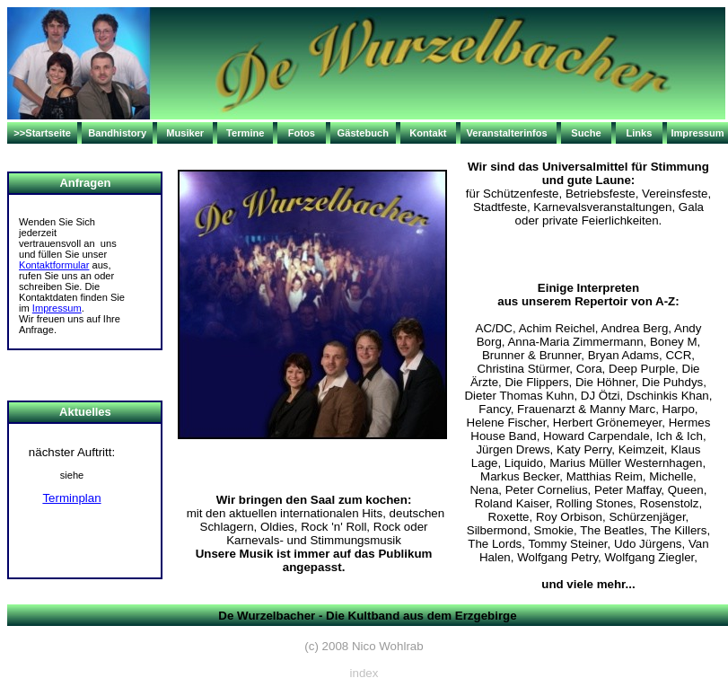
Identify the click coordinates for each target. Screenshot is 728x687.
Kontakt (427, 133)
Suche (586, 133)
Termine (245, 133)
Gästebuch (363, 133)
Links (639, 133)
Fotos (301, 133)
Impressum (697, 133)
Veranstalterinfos (507, 133)
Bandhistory (117, 133)
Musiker (185, 133)
